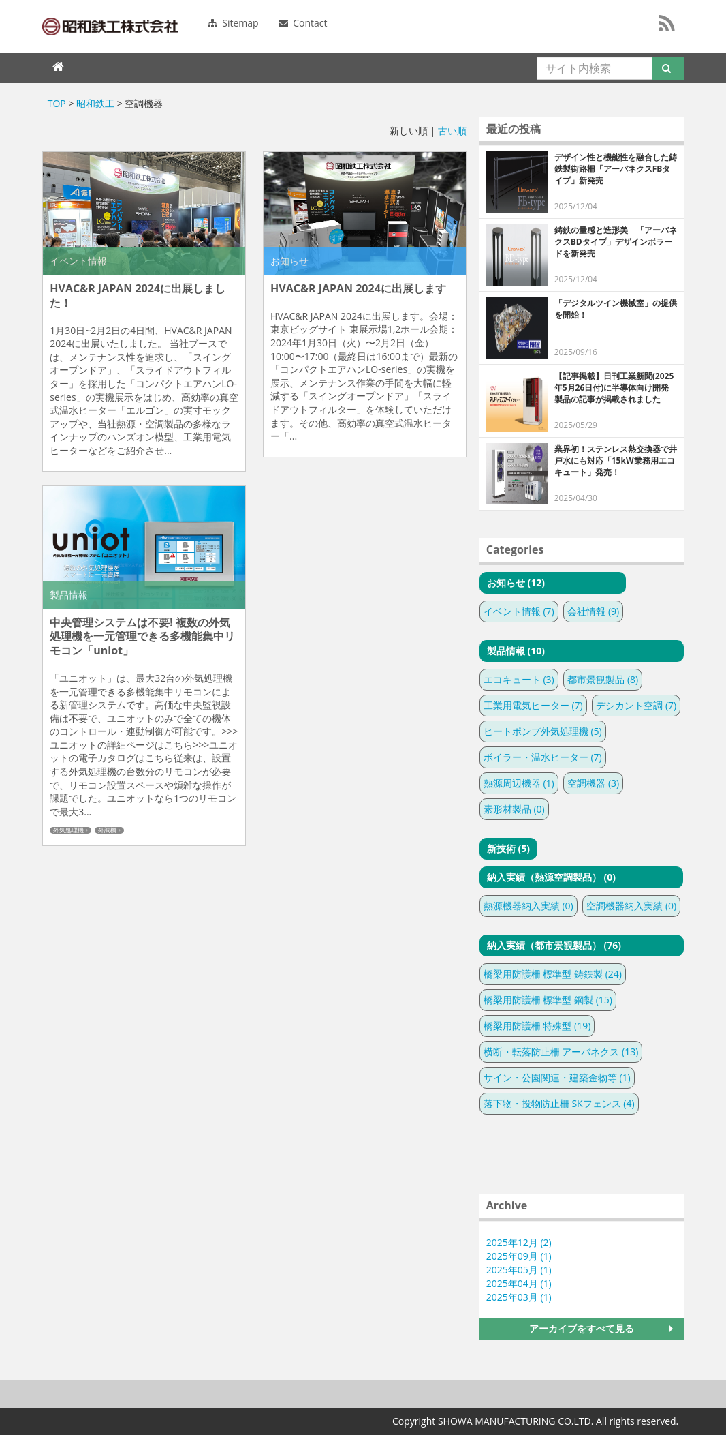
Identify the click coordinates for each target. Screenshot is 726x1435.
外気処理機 (68, 830)
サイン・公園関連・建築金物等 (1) (557, 1077)
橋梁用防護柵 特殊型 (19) (537, 1025)
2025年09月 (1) (519, 1256)
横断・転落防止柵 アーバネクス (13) (561, 1051)
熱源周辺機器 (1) (519, 782)
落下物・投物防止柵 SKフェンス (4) (559, 1103)
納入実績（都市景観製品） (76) (554, 945)
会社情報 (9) (593, 611)
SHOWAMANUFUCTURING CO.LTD (110, 26)
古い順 (452, 130)
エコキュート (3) (519, 679)
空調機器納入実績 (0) (631, 905)
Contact (303, 22)
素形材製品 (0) (514, 808)
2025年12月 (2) (519, 1242)
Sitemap (233, 22)
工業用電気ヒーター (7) (533, 705)
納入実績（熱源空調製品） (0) (551, 877)
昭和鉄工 (95, 103)
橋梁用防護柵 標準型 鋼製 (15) (548, 999)
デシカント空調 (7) (636, 705)
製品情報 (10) (516, 650)
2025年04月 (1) (519, 1283)
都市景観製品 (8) (602, 679)
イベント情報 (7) (519, 611)
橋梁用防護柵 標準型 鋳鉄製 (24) (553, 973)
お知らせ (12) (516, 582)
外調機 (107, 830)
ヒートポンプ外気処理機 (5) (543, 731)
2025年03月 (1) (519, 1296)
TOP (57, 103)
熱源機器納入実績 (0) (528, 905)
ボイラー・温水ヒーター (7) (543, 757)
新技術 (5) (508, 848)
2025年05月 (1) (519, 1269)
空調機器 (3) (593, 782)
